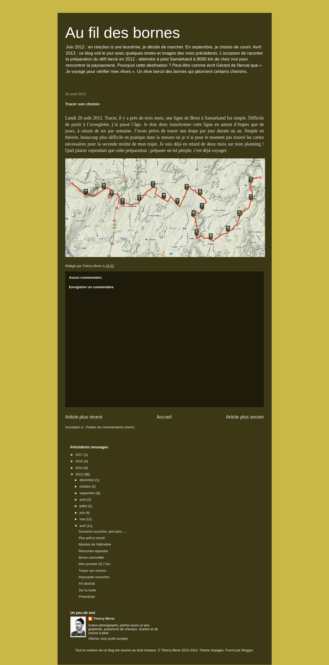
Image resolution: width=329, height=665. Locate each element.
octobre (85, 486)
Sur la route (87, 590)
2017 (80, 455)
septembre (87, 493)
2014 (80, 468)
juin (82, 513)
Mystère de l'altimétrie (95, 544)
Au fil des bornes (122, 32)
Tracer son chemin (92, 571)
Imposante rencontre (94, 577)
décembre (87, 480)
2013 (80, 474)
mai (82, 519)
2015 (80, 461)
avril (82, 526)
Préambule (87, 597)
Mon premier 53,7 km (94, 564)
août (83, 499)
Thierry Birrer (104, 618)
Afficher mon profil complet (108, 639)
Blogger (247, 650)
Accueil (164, 417)
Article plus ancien (245, 417)
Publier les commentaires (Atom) (110, 427)
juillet (83, 506)
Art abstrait (87, 583)
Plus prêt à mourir (92, 538)
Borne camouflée (91, 557)
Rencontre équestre (93, 551)
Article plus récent (84, 417)
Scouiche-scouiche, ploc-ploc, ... (102, 531)
